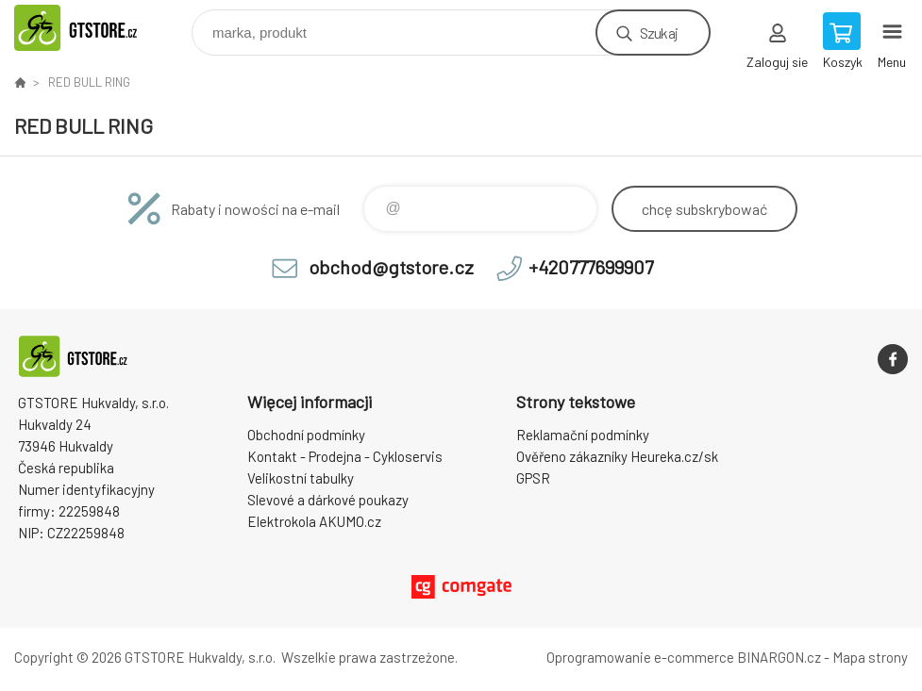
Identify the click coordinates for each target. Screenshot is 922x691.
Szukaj (659, 32)
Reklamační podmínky (582, 434)
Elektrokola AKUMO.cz (314, 521)
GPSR (533, 477)
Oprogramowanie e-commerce (640, 657)
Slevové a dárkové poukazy (328, 499)
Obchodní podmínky (306, 434)
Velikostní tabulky (300, 477)
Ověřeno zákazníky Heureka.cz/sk (617, 456)
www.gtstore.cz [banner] (97, 28)
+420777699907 (590, 266)
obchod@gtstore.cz (391, 266)
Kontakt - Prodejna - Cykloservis (345, 456)
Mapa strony (870, 657)
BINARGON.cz (779, 657)
